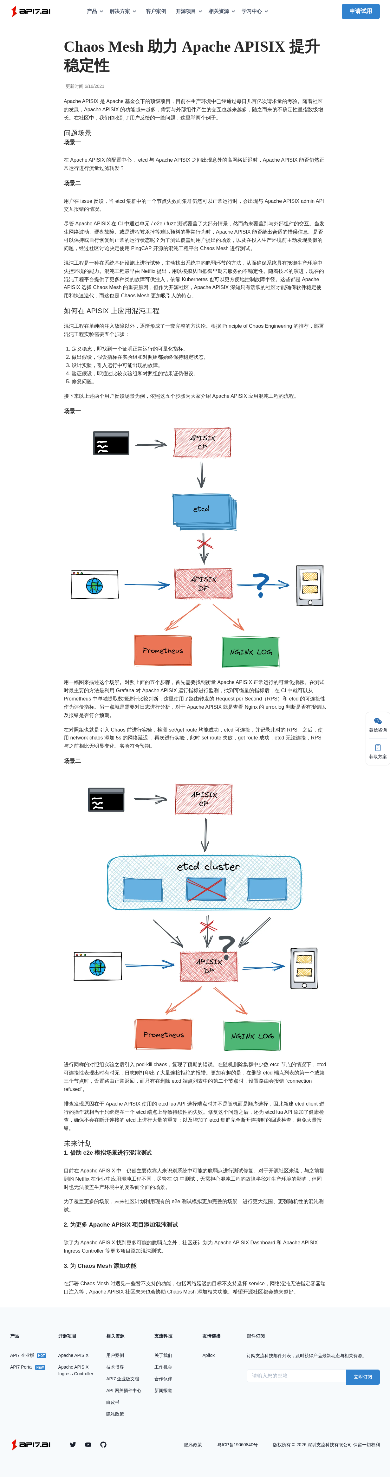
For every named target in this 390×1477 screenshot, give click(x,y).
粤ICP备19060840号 (237, 1444)
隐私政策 (193, 1444)
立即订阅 (363, 1376)
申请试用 (360, 11)
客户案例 (156, 11)
